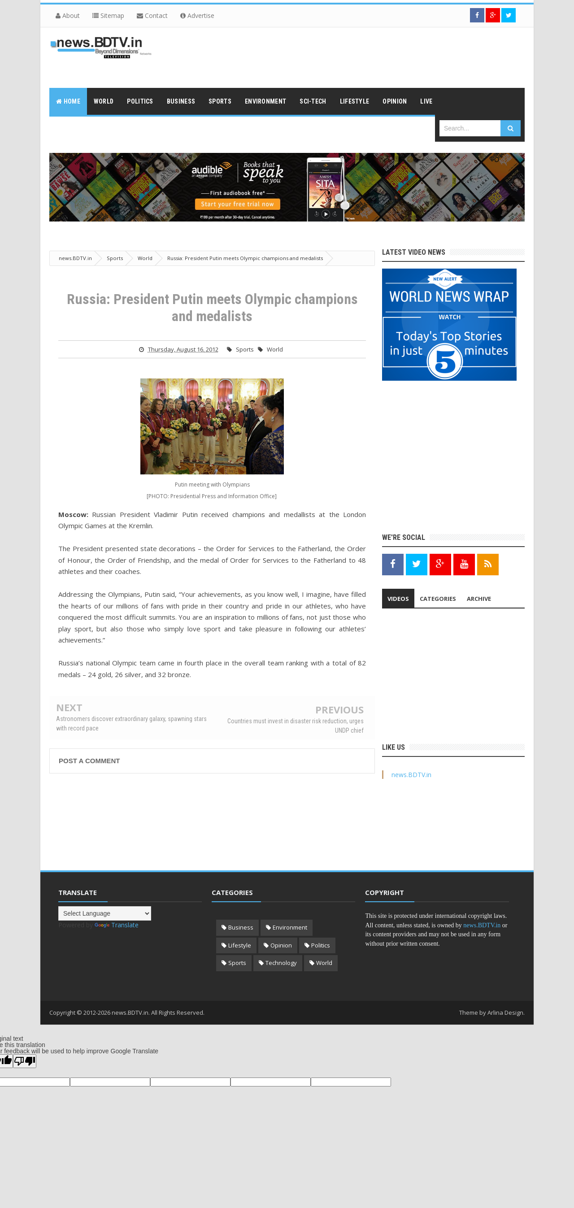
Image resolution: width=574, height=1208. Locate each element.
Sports (245, 349)
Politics (320, 945)
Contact (152, 15)
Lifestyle (239, 945)
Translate (117, 925)
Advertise (197, 15)
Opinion (281, 945)
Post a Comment (89, 761)
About (68, 15)
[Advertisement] (361, 56)
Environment (290, 927)
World (275, 349)
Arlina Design (505, 1012)
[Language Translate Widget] (104, 913)
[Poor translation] (24, 1061)
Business (240, 927)
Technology (281, 963)
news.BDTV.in (411, 774)
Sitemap (108, 15)
